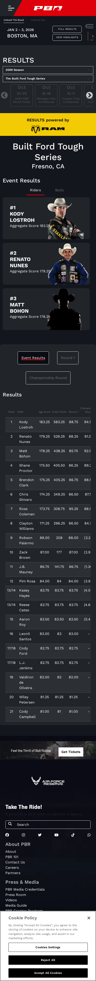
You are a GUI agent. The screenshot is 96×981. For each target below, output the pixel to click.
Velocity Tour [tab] (38, 20)
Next (89, 96)
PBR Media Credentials (25, 889)
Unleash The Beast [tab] (14, 20)
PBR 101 (11, 857)
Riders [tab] (35, 190)
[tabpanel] (48, 34)
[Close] (89, 921)
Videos (11, 900)
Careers (12, 867)
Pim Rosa (27, 581)
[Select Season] (48, 70)
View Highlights (67, 37)
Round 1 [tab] (68, 358)
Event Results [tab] (33, 358)
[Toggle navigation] (11, 8)
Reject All (48, 963)
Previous (4, 96)
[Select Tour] (48, 78)
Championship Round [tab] (48, 378)
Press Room (15, 895)
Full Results (67, 29)
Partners (12, 873)
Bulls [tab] (59, 190)
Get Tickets (70, 752)
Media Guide (16, 905)
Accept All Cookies (48, 976)
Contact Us (15, 862)
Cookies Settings (47, 950)
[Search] (52, 825)
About (10, 851)
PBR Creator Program (24, 911)
